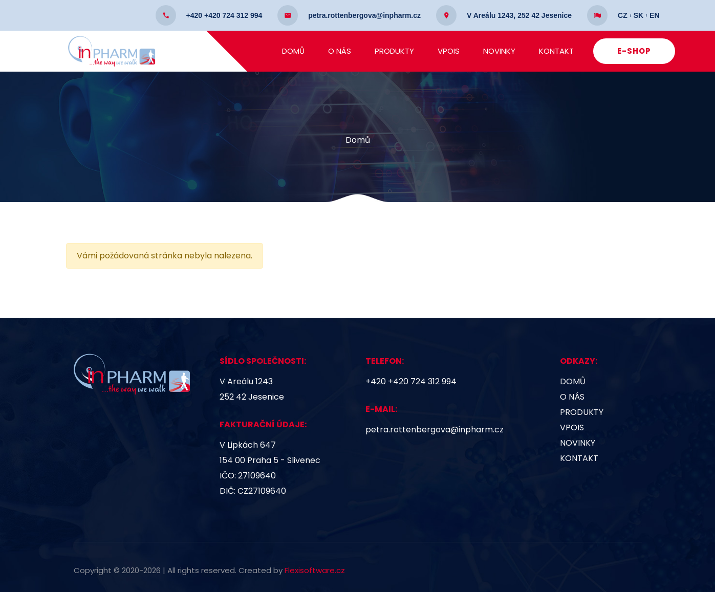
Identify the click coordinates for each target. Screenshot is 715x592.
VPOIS (451, 51)
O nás (342, 51)
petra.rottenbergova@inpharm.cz (434, 429)
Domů (296, 51)
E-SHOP (637, 51)
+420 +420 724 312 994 (411, 381)
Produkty (397, 51)
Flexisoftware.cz (315, 570)
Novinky (502, 51)
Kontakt (558, 51)
